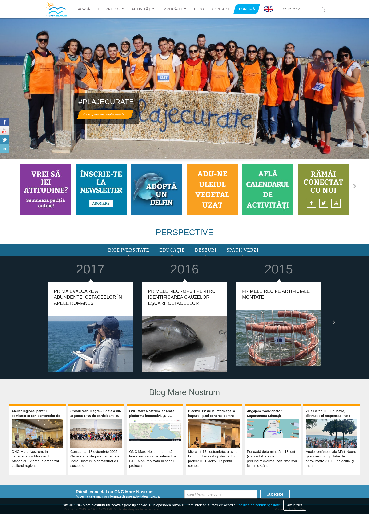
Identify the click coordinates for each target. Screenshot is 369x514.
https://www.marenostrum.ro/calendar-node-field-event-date (267, 189)
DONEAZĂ (247, 9)
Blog (199, 9)
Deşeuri (205, 250)
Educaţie (172, 250)
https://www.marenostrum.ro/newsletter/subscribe (101, 189)
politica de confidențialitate (259, 505)
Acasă (84, 9)
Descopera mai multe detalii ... (105, 114)
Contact (220, 9)
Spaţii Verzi (243, 250)
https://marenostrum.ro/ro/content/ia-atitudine (45, 189)
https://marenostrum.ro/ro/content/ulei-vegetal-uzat (212, 189)
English (268, 9)
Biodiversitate (128, 250)
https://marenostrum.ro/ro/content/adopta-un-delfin (156, 189)
